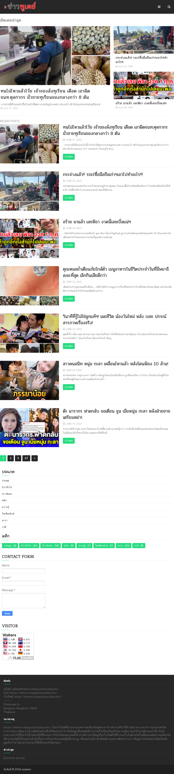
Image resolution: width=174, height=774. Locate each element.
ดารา (4, 520)
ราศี (4, 527)
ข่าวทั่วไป (7, 487)
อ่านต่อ (69, 156)
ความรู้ (5, 507)
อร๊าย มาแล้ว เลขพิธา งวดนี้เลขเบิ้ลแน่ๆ (141, 103)
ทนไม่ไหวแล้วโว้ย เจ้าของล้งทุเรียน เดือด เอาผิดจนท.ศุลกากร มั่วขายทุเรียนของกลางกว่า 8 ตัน (45, 94)
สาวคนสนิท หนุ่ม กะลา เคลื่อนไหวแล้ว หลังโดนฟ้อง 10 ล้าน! (115, 363)
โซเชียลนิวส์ (8, 513)
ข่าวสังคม (7, 494)
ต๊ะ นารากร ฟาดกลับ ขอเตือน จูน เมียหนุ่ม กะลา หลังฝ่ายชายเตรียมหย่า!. (116, 414)
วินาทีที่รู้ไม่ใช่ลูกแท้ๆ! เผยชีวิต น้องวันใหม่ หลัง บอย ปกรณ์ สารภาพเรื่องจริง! (114, 319)
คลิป (4, 500)
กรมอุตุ (5, 480)
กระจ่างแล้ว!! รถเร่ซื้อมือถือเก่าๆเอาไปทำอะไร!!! (142, 59)
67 (26, 458)
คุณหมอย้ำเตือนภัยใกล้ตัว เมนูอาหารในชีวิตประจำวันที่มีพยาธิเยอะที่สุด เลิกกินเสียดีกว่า (116, 272)
